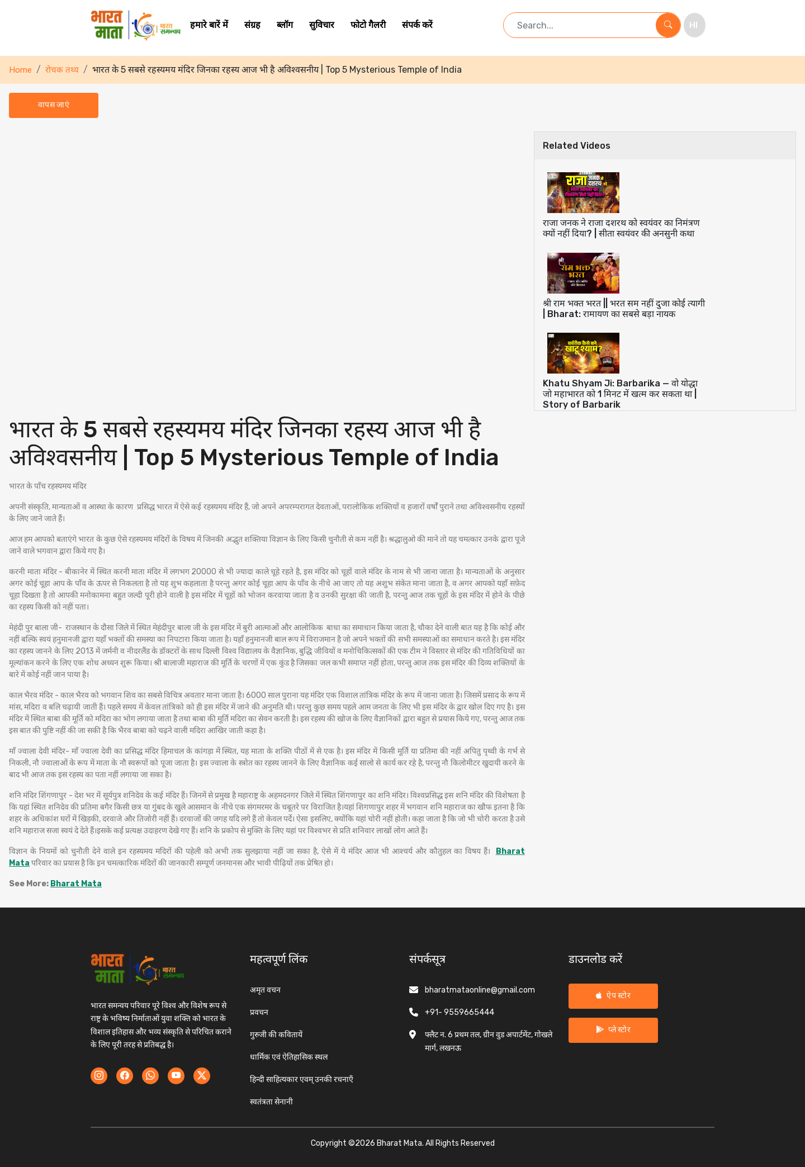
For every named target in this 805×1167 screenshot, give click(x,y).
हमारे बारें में (209, 25)
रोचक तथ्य (62, 70)
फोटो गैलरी (368, 25)
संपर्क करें (417, 25)
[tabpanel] (267, 510)
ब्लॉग (285, 25)
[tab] (665, 205)
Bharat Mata (76, 884)
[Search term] (580, 25)
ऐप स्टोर (613, 995)
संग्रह (252, 25)
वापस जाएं (53, 105)
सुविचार (321, 25)
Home (20, 70)
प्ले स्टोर (613, 1029)
